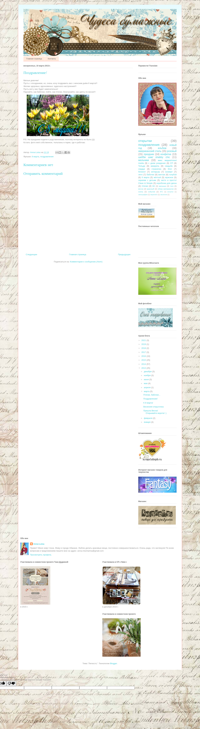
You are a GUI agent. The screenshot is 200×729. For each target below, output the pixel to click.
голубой (173, 174)
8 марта (35, 156)
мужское (169, 177)
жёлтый (157, 177)
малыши (162, 186)
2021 (144, 340)
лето (140, 174)
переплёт (153, 194)
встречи (170, 192)
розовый (172, 151)
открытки (145, 141)
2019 (144, 344)
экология (163, 194)
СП (171, 163)
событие (151, 192)
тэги (171, 186)
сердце (141, 169)
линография (143, 194)
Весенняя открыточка (153, 407)
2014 (144, 364)
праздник (149, 154)
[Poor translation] (11, 683)
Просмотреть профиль (40, 555)
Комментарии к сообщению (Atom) (86, 261)
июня (146, 379)
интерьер (155, 172)
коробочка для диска (167, 183)
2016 (144, 356)
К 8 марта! (148, 403)
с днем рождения (157, 163)
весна (140, 189)
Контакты (52, 59)
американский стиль (149, 151)
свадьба (168, 166)
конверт (169, 172)
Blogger (113, 663)
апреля (147, 387)
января (147, 422)
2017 (144, 352)
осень (140, 192)
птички (145, 186)
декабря (148, 371)
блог (170, 169)
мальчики (143, 160)
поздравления (47, 156)
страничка (156, 169)
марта (147, 391)
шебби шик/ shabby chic (154, 157)
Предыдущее (124, 254)
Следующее (31, 254)
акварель (155, 166)
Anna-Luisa (38, 544)
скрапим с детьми (147, 180)
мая (146, 383)
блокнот (142, 172)
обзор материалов (166, 189)
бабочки (150, 174)
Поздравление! (150, 399)
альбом (162, 148)
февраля (148, 418)
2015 (144, 360)
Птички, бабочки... (151, 395)
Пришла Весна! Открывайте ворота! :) (154, 411)
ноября (147, 375)
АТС (161, 192)
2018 (144, 348)
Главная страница (34, 59)
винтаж (161, 174)
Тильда (141, 166)
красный (150, 189)
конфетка (165, 154)
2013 (144, 368)
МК (153, 186)
